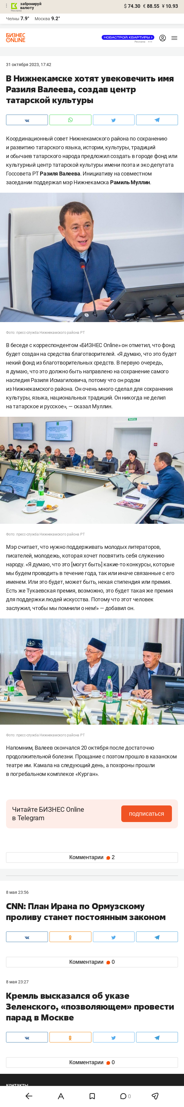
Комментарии (92, 857)
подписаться (146, 813)
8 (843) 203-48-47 (80, 1012)
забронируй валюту (30, 6)
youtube (19, 1060)
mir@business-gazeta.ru (86, 1019)
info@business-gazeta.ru (29, 1019)
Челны (12, 18)
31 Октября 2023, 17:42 (28, 64)
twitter (103, 1040)
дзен (101, 1050)
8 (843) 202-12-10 (23, 1012)
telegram (19, 1050)
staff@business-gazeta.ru (145, 1012)
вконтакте (21, 1040)
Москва (42, 18)
